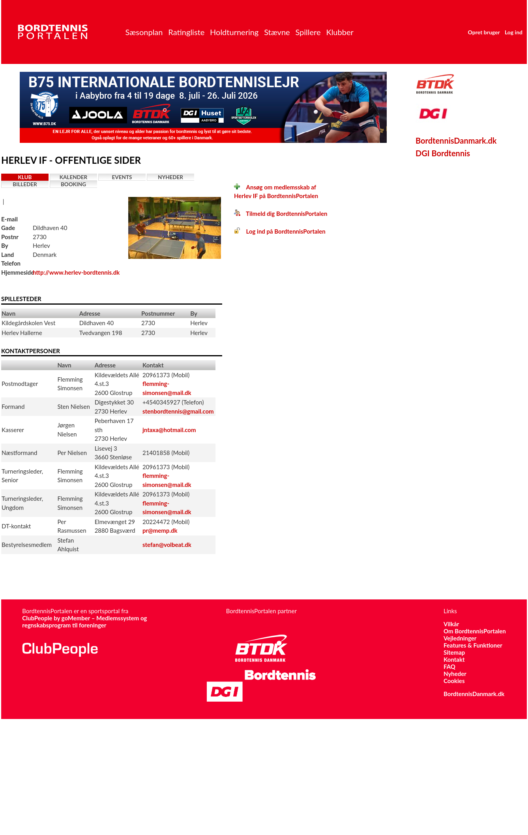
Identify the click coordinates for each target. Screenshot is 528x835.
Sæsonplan (144, 32)
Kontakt (454, 659)
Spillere (307, 32)
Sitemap (454, 652)
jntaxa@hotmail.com (169, 429)
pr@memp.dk (160, 530)
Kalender (74, 177)
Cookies (454, 680)
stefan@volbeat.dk (166, 544)
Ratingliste (186, 32)
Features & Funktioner (473, 645)
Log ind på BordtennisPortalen (280, 231)
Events (122, 177)
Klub (25, 177)
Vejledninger (460, 638)
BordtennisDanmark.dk (456, 140)
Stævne (277, 32)
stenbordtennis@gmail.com (178, 411)
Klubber (339, 32)
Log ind (513, 32)
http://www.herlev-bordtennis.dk (76, 272)
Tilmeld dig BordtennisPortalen (280, 213)
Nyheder (170, 177)
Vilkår (451, 623)
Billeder (25, 184)
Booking (73, 184)
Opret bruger (484, 32)
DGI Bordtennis (443, 153)
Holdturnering (234, 32)
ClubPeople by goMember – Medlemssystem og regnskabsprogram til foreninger (84, 621)
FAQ (449, 666)
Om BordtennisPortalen (475, 631)
